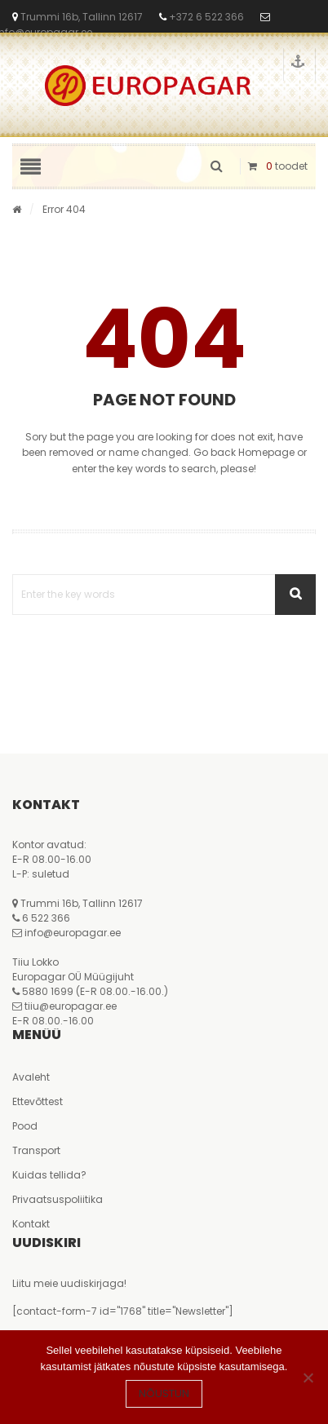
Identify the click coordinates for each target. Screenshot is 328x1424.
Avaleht (31, 1077)
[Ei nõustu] (307, 1377)
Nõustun (164, 1393)
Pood (25, 1126)
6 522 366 (46, 918)
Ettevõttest (37, 1101)
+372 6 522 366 (205, 17)
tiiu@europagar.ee (70, 1006)
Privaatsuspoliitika (57, 1199)
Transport (36, 1150)
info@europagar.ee (72, 933)
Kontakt (31, 1224)
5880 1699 (47, 991)
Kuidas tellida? (49, 1175)
